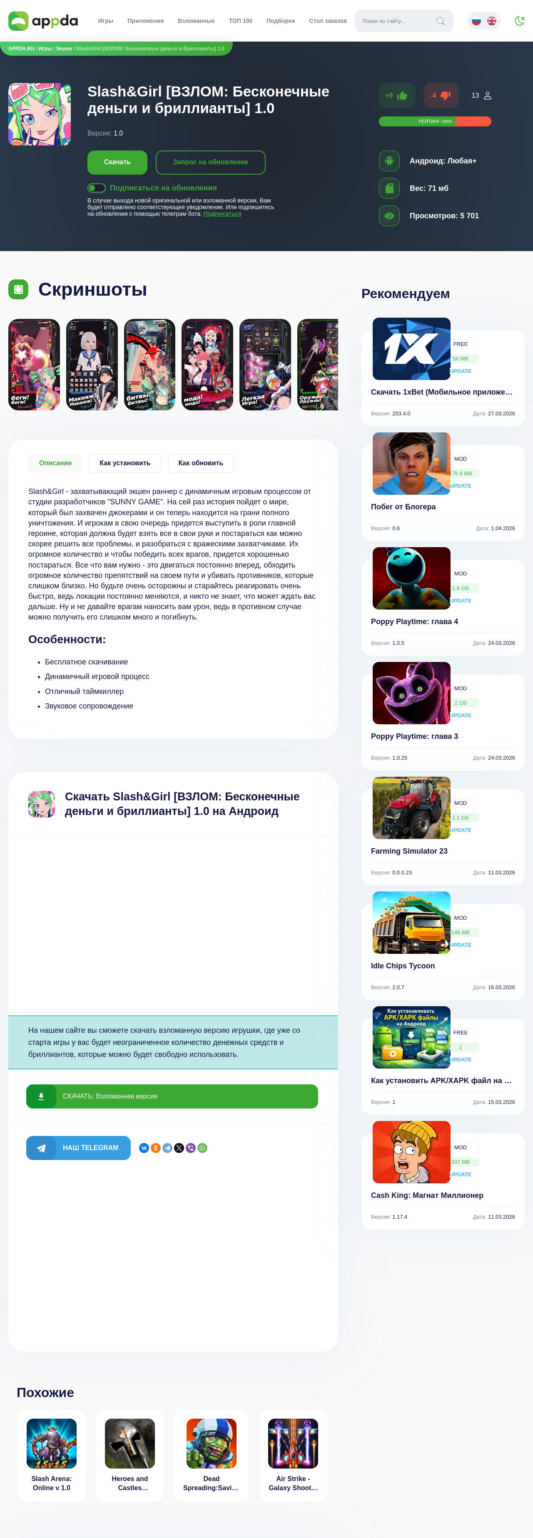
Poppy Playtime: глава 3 (414, 736)
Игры (105, 20)
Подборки (280, 20)
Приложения (145, 20)
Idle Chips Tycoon (403, 966)
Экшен (64, 49)
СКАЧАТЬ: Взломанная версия (110, 1096)
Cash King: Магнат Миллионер (427, 1195)
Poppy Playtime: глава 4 (414, 621)
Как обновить (201, 463)
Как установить (125, 463)
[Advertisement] (173, 926)
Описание (55, 463)
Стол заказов (328, 20)
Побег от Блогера (403, 507)
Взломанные (196, 20)
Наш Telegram (90, 1147)
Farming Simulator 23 (409, 851)
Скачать (117, 161)
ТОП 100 (240, 20)
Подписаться (223, 213)
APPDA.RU (21, 49)
